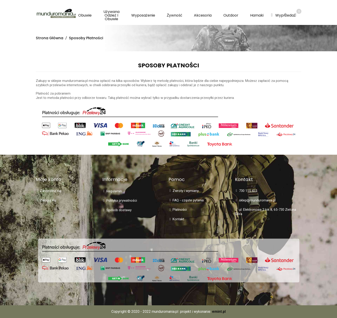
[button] (272, 15)
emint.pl (219, 311)
